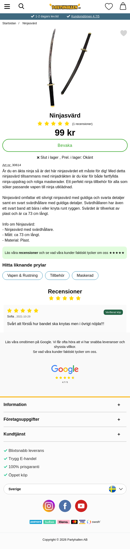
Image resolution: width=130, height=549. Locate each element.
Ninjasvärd (29, 23)
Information (15, 404)
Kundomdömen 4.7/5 (85, 16)
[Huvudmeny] (7, 6)
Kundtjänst (14, 434)
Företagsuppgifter (21, 419)
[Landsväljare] (65, 489)
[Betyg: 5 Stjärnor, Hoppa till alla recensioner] (65, 124)
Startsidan (9, 23)
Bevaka (65, 145)
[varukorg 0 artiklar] (123, 6)
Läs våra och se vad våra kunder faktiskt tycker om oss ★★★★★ (65, 253)
